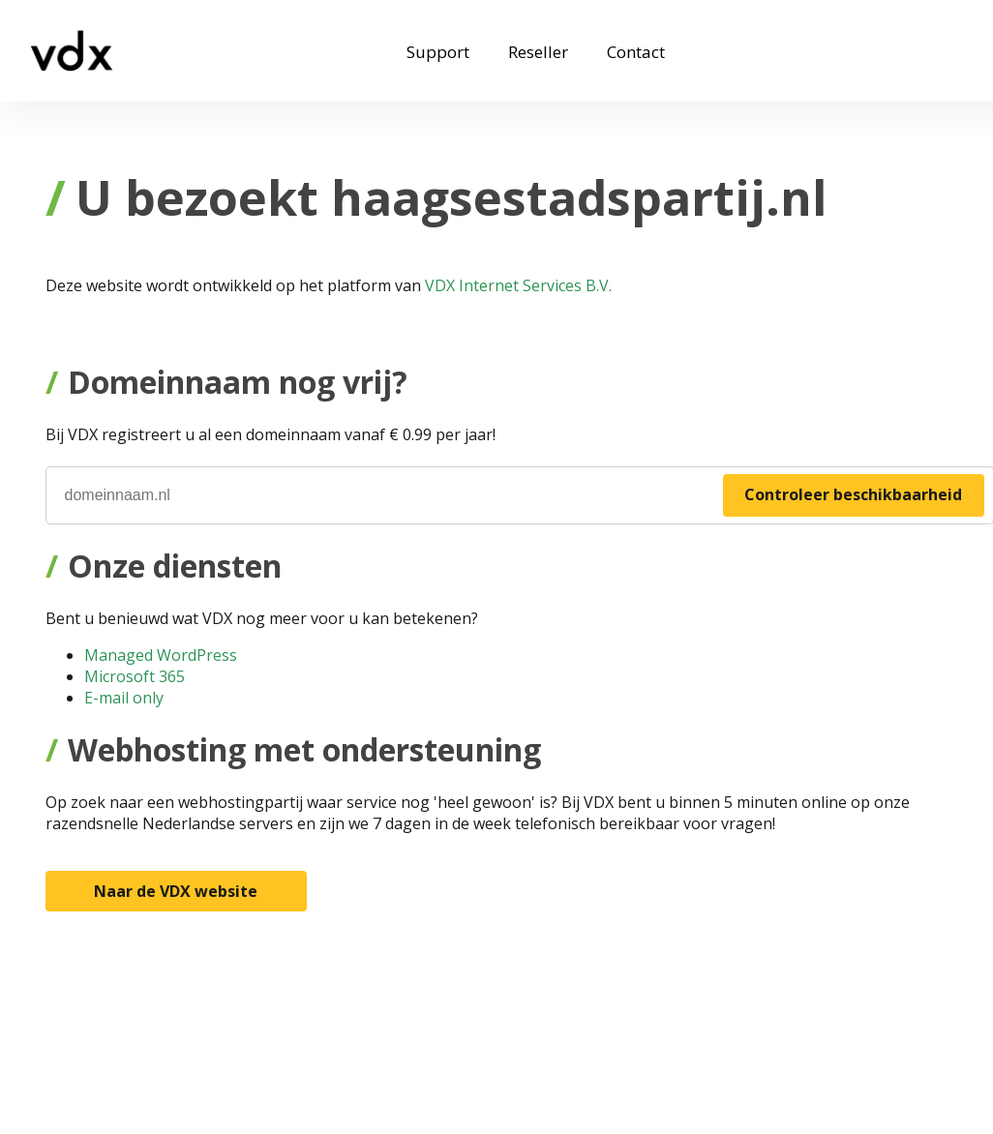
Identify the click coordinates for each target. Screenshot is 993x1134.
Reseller (538, 52)
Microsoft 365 (134, 676)
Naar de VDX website (175, 891)
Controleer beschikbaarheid (853, 494)
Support (437, 52)
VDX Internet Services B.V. (518, 285)
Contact (636, 52)
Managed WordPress (160, 655)
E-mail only (124, 697)
